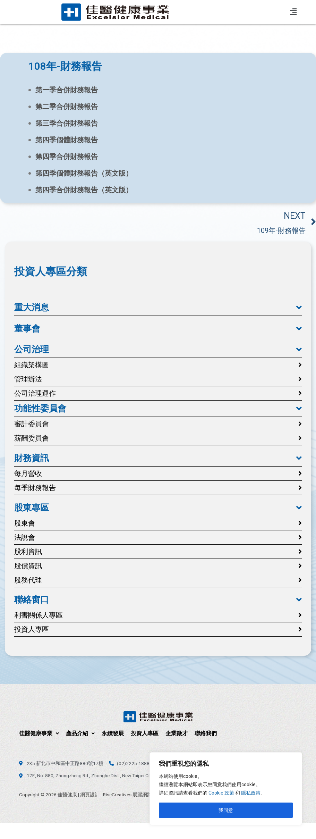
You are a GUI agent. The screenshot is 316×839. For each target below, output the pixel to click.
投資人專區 (145, 733)
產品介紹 (80, 733)
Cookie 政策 (221, 793)
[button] (158, 308)
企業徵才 (176, 733)
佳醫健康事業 (39, 733)
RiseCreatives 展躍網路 (127, 794)
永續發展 (113, 733)
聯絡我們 (206, 733)
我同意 (226, 810)
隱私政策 (251, 793)
